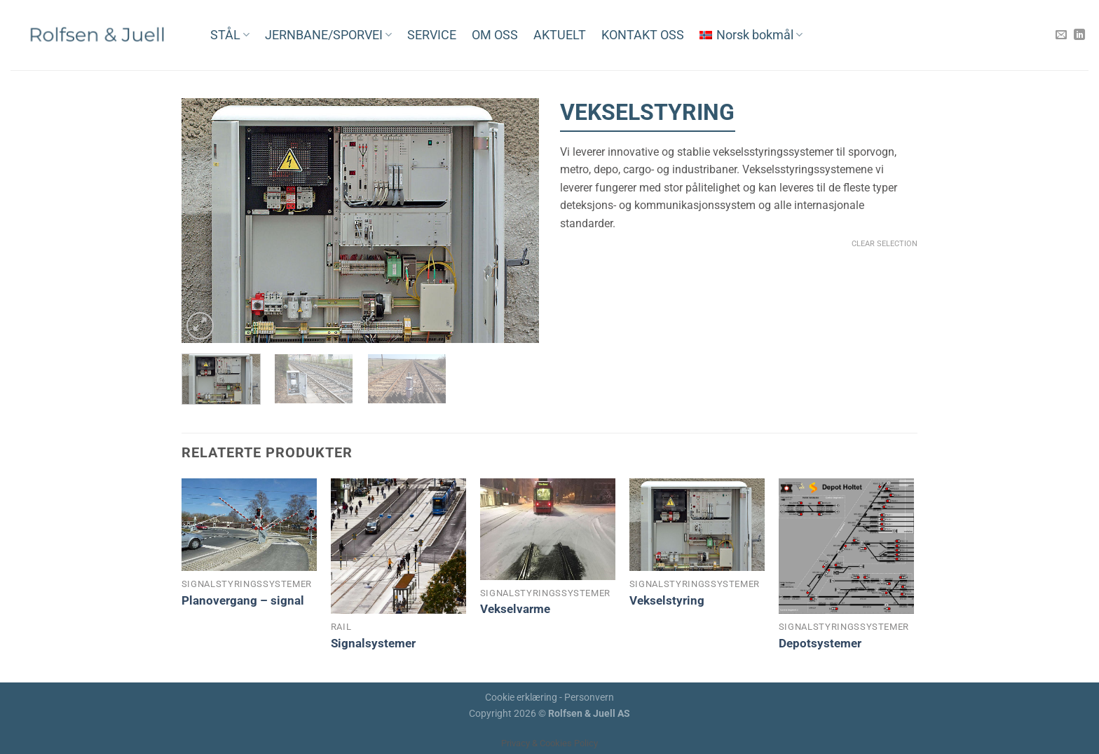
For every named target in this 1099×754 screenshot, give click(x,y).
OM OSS (495, 35)
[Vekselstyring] (697, 524)
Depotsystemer (820, 643)
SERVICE (431, 35)
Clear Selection (884, 243)
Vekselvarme (515, 609)
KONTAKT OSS (642, 35)
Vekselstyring (666, 600)
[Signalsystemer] (398, 546)
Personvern (589, 697)
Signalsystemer (373, 643)
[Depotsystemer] (846, 546)
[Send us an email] (1061, 35)
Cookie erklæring (521, 697)
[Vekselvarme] (547, 529)
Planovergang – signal (243, 600)
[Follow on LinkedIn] (1079, 35)
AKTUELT (559, 35)
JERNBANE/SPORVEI (328, 35)
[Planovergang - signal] (249, 524)
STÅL (230, 35)
